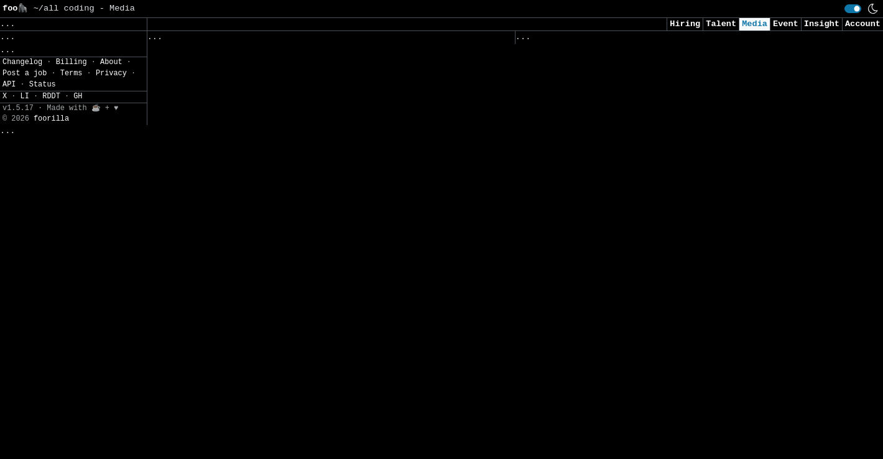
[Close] (211, 435)
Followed (221, 40)
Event (785, 24)
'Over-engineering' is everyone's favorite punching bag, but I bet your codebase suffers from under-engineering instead (683, 401)
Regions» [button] (22, 84)
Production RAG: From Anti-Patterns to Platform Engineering (297, 284)
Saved (268, 40)
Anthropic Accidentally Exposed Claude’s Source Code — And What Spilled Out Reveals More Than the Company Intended (675, 298)
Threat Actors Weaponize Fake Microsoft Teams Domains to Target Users (307, 109)
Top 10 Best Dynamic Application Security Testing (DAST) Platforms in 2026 (683, 143)
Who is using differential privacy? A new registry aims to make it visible (683, 363)
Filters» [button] (22, 102)
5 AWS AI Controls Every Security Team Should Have (642, 433)
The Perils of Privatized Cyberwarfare (612, 111)
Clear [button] (53, 24)
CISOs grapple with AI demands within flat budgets (274, 309)
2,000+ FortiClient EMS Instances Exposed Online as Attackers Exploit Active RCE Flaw (302, 148)
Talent (721, 24)
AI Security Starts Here (576, 266)
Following (372, 40)
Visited (586, 40)
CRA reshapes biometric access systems (244, 76)
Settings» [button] (25, 120)
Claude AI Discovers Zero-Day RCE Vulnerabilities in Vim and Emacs (683, 330)
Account (863, 24)
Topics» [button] (20, 65)
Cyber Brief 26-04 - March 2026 (594, 214)
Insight (821, 24)
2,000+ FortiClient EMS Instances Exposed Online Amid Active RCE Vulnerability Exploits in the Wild (309, 380)
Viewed (537, 40)
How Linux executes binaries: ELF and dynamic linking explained (307, 219)
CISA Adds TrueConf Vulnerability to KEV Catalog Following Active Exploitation (312, 342)
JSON (82, 166)
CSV (53, 166)
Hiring (685, 24)
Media (754, 24)
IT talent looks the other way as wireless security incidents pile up (314, 251)
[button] (73, 137)
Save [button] (15, 24)
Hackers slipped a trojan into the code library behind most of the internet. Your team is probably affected (683, 182)
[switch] (852, 8)
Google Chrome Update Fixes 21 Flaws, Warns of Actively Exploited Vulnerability (680, 78)
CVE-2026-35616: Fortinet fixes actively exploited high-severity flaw (309, 186)
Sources (314, 40)
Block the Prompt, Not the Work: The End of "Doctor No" (655, 239)
